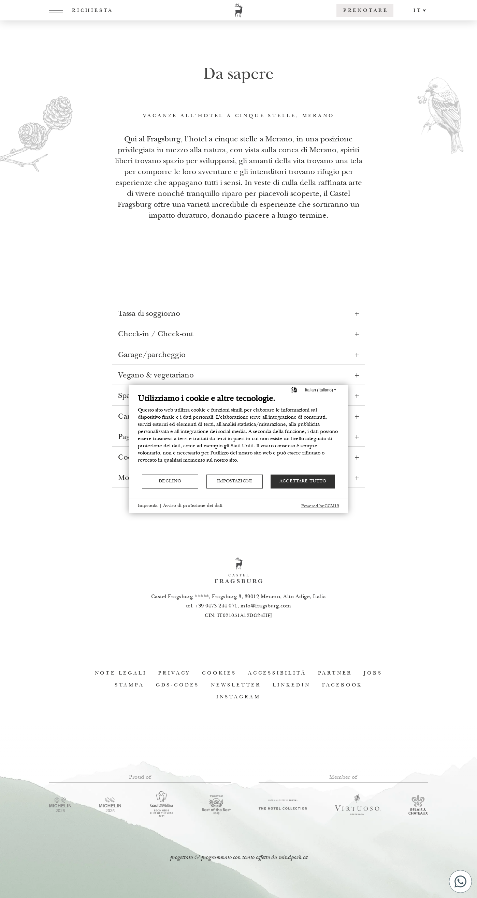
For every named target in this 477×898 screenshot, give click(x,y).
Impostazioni (234, 481)
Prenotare (365, 10)
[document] (238, 434)
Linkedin (291, 685)
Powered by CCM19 (320, 506)
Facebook (342, 685)
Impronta (148, 506)
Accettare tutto (302, 481)
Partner (335, 673)
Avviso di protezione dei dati (192, 506)
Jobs (373, 673)
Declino (170, 481)
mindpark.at (292, 858)
